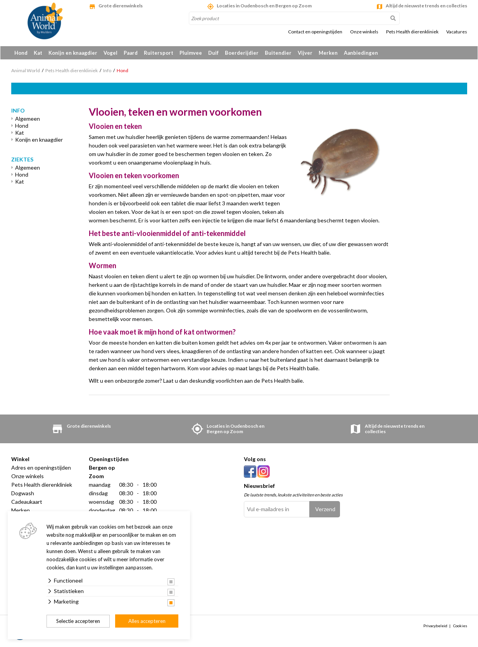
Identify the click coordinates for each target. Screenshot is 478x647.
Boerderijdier (242, 53)
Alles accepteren (147, 621)
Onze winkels (364, 31)
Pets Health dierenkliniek (412, 31)
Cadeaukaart (26, 502)
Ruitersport (158, 53)
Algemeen (27, 119)
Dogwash (22, 494)
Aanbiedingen (361, 53)
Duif (213, 53)
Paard (131, 53)
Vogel (110, 53)
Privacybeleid (435, 626)
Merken (328, 53)
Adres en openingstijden (41, 468)
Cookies (460, 626)
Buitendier (278, 53)
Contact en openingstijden (315, 31)
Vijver (305, 53)
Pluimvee (190, 53)
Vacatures (456, 31)
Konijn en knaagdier (72, 53)
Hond (21, 53)
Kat (38, 53)
